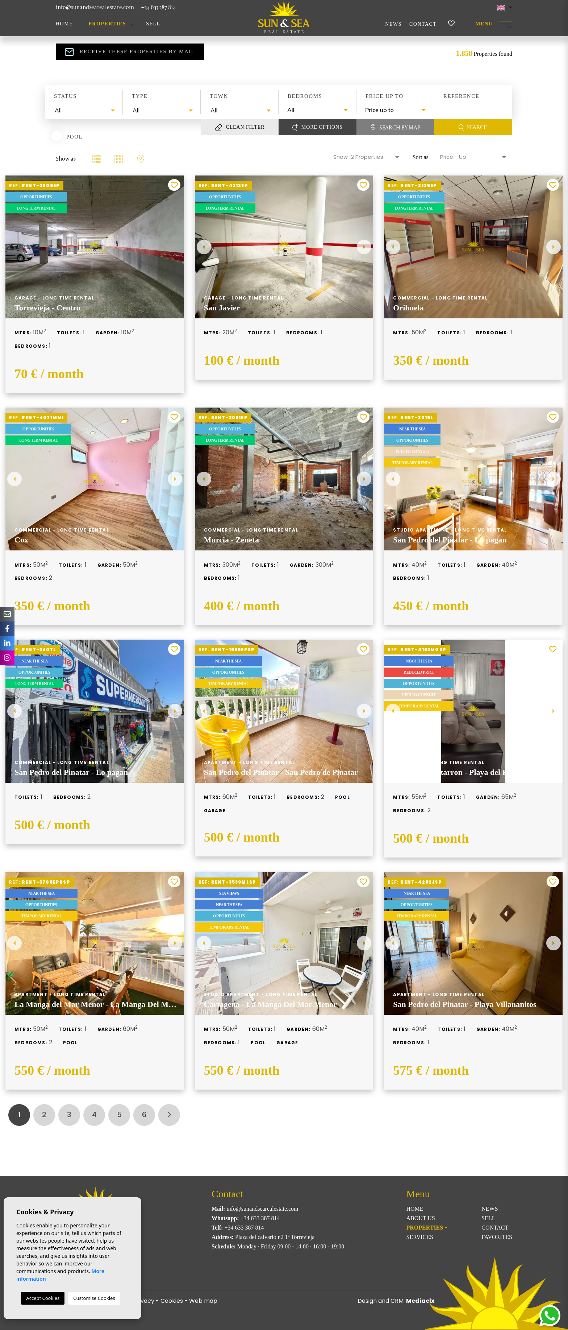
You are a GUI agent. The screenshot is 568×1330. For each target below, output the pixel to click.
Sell (153, 23)
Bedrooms (305, 96)
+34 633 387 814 (158, 7)
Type (140, 96)
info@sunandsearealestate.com (95, 7)
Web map (203, 1301)
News (393, 24)
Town (219, 96)
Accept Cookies (42, 1298)
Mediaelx (420, 1301)
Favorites (496, 1237)
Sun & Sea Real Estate (284, 16)
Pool (74, 136)
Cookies (171, 1301)
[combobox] (83, 110)
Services (419, 1237)
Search (473, 127)
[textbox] (85, 110)
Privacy (143, 1301)
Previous (204, 246)
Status (65, 96)
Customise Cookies (94, 1298)
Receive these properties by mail (130, 51)
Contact (423, 24)
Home (64, 23)
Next (364, 246)
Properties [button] (107, 23)
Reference (461, 96)
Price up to (385, 96)
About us (420, 1218)
